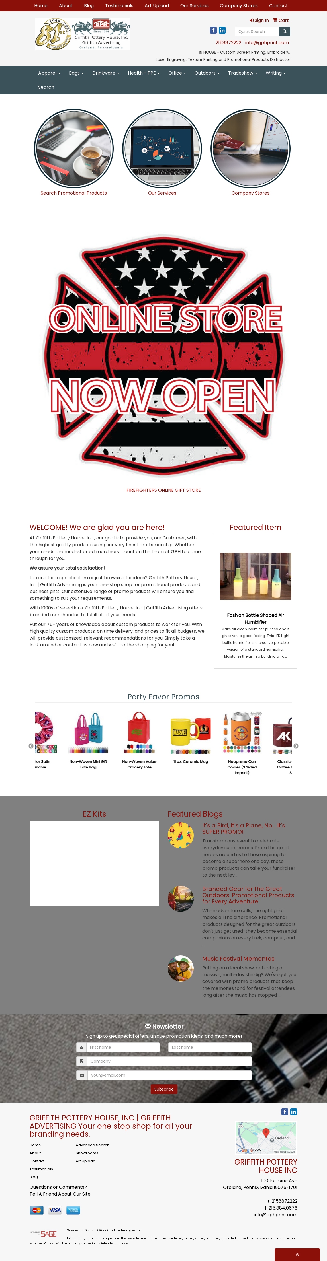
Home (41, 5)
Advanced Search (92, 1145)
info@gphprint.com (267, 42)
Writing (276, 73)
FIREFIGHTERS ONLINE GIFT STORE (163, 490)
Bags (76, 73)
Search (46, 87)
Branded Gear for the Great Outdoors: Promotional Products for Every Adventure (248, 895)
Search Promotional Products (74, 193)
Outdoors (207, 73)
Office (177, 73)
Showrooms (87, 1153)
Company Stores (239, 5)
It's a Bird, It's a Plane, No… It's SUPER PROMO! (243, 828)
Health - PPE (144, 73)
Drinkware (105, 73)
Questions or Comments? (58, 1187)
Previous (31, 746)
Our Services (194, 5)
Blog (89, 5)
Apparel (49, 73)
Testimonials (119, 5)
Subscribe (164, 1089)
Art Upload (157, 5)
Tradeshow (242, 73)
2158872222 (228, 42)
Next (296, 746)
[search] (284, 31)
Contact (278, 5)
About (66, 5)
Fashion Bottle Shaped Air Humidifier (255, 618)
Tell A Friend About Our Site (60, 1194)
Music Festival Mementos (238, 959)
